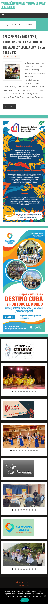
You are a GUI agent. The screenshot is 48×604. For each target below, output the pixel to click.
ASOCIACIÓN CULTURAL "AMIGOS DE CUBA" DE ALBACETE (23, 5)
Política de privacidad (23, 582)
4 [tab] (21, 391)
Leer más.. (9, 106)
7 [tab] (29, 391)
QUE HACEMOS (23, 586)
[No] (45, 596)
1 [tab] (12, 391)
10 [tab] (37, 450)
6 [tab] (27, 391)
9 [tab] (35, 391)
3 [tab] (18, 391)
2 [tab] (15, 391)
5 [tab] (24, 391)
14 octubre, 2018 (11, 57)
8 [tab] (32, 391)
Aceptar (25, 600)
